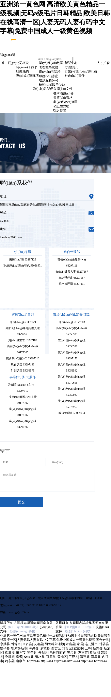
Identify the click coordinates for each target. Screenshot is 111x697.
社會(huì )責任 (75, 75)
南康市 (21, 661)
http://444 (33, 661)
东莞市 (21, 652)
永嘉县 (70, 644)
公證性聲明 (61, 106)
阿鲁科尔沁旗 (54, 644)
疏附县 (9, 652)
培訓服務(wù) (48, 80)
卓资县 (27, 644)
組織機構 (22, 71)
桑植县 (29, 656)
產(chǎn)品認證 (50, 71)
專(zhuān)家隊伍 (27, 75)
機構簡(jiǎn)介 (63, 93)
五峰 (88, 648)
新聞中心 (71, 63)
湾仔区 (67, 648)
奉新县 (94, 652)
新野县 (97, 648)
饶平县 (5, 648)
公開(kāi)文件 (62, 88)
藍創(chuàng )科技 (22, 631)
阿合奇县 (102, 639)
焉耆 (19, 656)
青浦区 (62, 656)
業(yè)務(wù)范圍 (51, 63)
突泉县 (72, 652)
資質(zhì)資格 (62, 97)
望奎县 (32, 652)
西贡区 (56, 648)
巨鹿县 (73, 656)
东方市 (83, 652)
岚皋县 (96, 656)
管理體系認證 (48, 67)
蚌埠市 (16, 644)
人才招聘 (103, 63)
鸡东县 (9, 661)
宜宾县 (51, 656)
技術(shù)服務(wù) (52, 84)
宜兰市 (78, 648)
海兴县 (33, 648)
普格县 (40, 656)
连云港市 (91, 644)
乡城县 (45, 648)
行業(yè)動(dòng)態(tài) (81, 71)
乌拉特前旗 (57, 652)
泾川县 (9, 656)
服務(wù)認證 (48, 76)
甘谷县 (104, 644)
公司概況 (22, 63)
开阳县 (43, 652)
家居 (80, 644)
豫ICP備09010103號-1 (22, 627)
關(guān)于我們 (26, 67)
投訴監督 (59, 110)
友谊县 (38, 644)
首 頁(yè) (8, 63)
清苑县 (85, 656)
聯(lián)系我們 (43, 88)
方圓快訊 (71, 67)
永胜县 (5, 644)
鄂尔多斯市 (19, 648)
